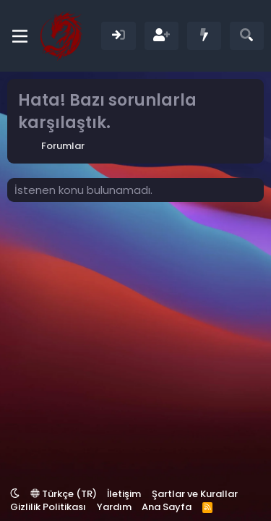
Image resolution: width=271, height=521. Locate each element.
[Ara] (247, 36)
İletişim (124, 494)
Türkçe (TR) (63, 494)
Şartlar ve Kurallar (195, 494)
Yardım (114, 507)
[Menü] (20, 36)
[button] (14, 494)
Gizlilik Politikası (48, 507)
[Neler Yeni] (204, 36)
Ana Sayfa (167, 507)
